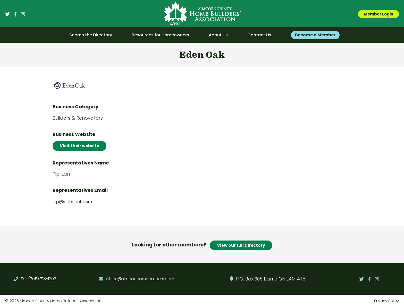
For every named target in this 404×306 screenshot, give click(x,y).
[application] (114, 35)
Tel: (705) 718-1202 (38, 278)
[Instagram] (23, 14)
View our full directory (241, 244)
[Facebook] (15, 14)
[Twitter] (7, 14)
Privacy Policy (386, 299)
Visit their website (79, 146)
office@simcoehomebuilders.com (140, 278)
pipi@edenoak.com (72, 202)
